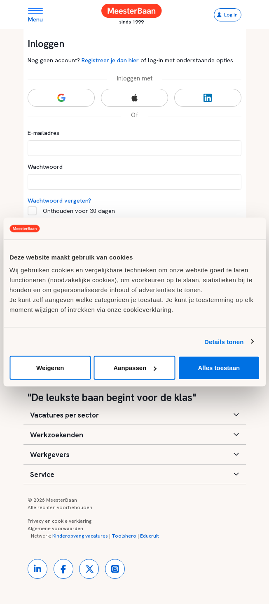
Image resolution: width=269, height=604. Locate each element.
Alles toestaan (219, 367)
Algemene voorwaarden (55, 528)
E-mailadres (43, 133)
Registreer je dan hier (110, 60)
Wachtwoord (45, 166)
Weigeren (50, 367)
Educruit (149, 536)
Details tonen (223, 341)
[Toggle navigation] (38, 14)
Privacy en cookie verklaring (59, 521)
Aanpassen (134, 367)
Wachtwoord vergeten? (59, 200)
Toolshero (124, 536)
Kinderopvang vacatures (80, 536)
